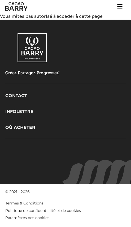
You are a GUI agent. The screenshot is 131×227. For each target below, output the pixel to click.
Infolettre (19, 111)
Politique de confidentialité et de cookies (43, 210)
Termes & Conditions (24, 203)
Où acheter (20, 127)
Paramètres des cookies (27, 217)
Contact (16, 95)
